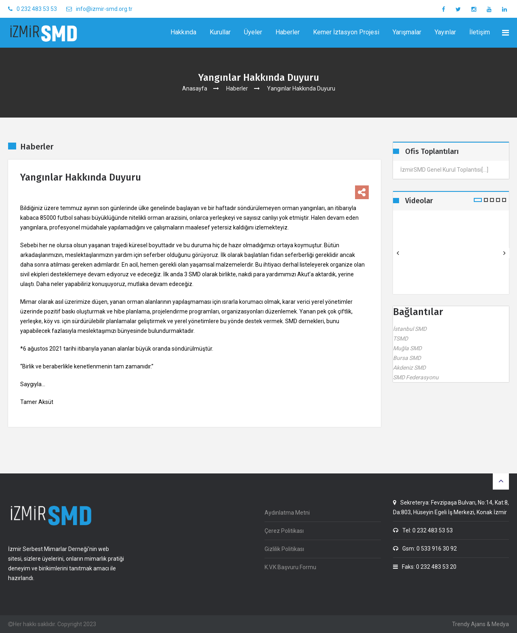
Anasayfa (194, 88)
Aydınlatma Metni (287, 512)
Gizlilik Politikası (284, 549)
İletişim (479, 32)
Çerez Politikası (284, 531)
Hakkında (183, 32)
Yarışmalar (407, 32)
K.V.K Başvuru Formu (290, 567)
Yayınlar (445, 32)
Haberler (287, 32)
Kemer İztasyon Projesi (346, 32)
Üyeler (253, 32)
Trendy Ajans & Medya (480, 624)
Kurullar (220, 32)
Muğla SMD (407, 348)
